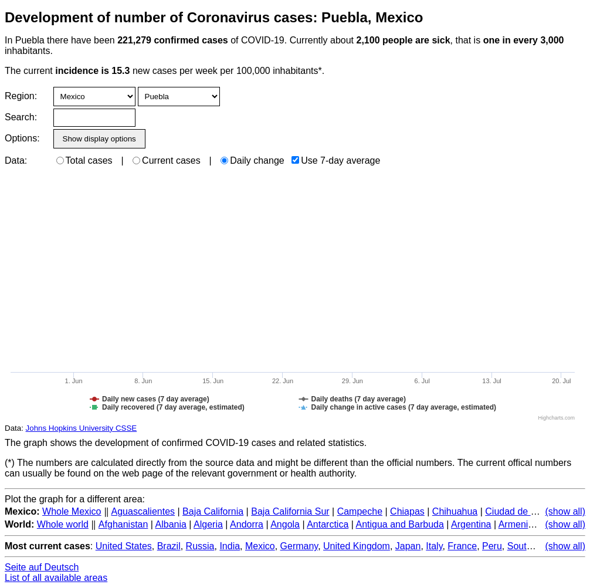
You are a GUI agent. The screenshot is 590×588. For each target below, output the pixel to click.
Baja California (212, 511)
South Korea (533, 546)
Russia (200, 546)
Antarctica (327, 524)
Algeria (208, 524)
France (462, 546)
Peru (492, 546)
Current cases (167, 160)
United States (124, 546)
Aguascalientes (143, 511)
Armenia (516, 524)
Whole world (63, 524)
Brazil (169, 546)
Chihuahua (454, 511)
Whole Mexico (71, 511)
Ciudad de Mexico (522, 511)
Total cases (84, 160)
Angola (285, 524)
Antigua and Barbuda (399, 524)
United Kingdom (356, 546)
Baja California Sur (290, 511)
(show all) (565, 511)
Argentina (471, 524)
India (229, 546)
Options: (22, 138)
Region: (21, 96)
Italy (434, 546)
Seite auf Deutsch (42, 567)
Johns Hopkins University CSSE (81, 428)
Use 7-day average (335, 160)
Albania (171, 524)
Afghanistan (123, 524)
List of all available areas (56, 578)
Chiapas (407, 511)
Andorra (246, 524)
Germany (299, 546)
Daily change (252, 160)
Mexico (260, 546)
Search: (21, 117)
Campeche (359, 511)
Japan (408, 546)
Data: (16, 160)
